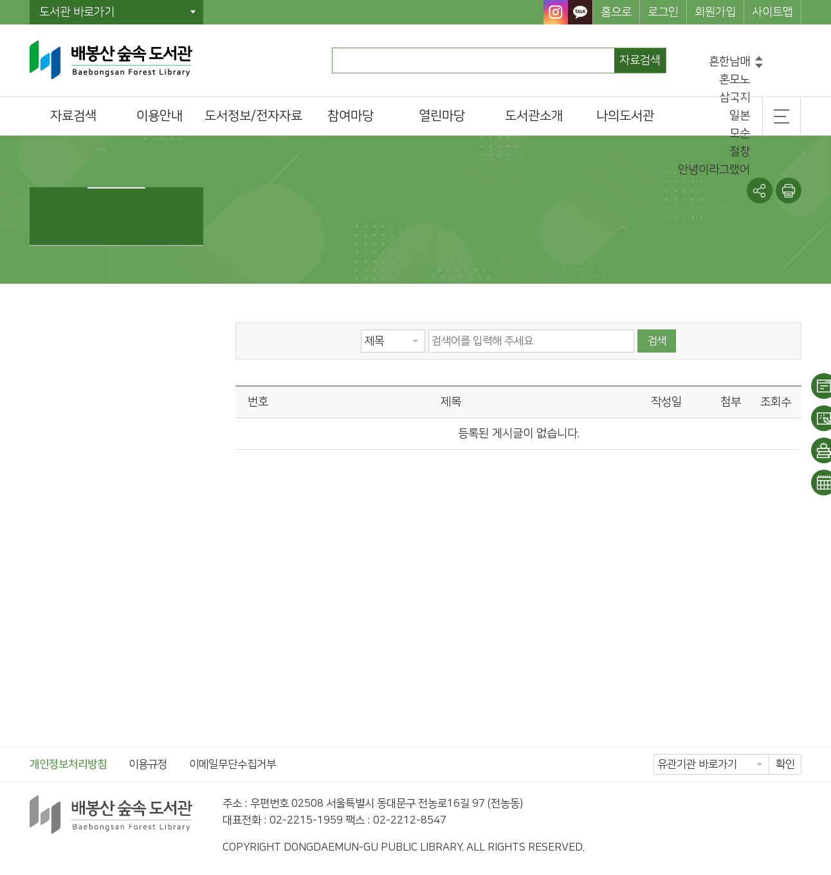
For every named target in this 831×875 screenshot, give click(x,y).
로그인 (663, 12)
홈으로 (616, 12)
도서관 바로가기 (76, 12)
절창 (739, 151)
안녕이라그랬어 (714, 169)
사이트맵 (772, 12)
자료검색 (640, 60)
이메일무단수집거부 (232, 764)
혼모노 (734, 79)
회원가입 (715, 12)
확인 (785, 764)
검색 (657, 341)
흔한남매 (729, 61)
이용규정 (148, 764)
